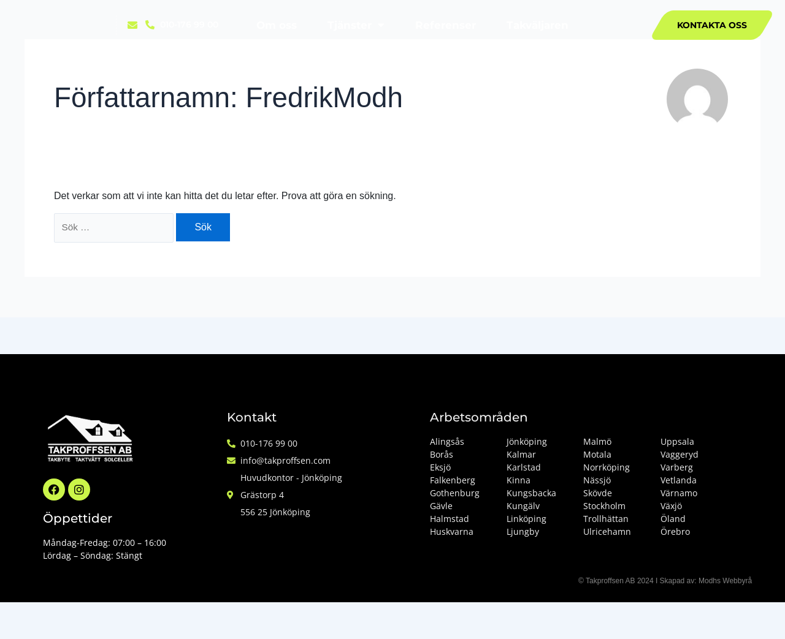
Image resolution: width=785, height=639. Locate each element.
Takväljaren (538, 25)
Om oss (276, 25)
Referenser (445, 25)
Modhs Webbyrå (725, 581)
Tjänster (356, 24)
